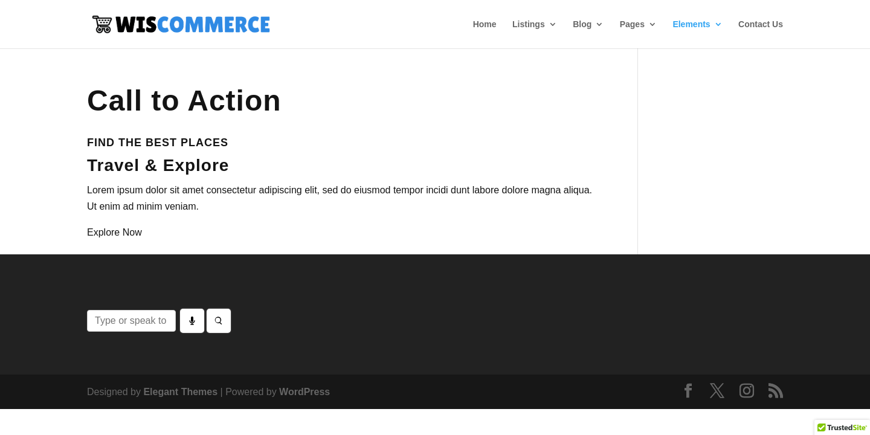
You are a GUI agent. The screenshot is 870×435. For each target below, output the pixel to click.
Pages (632, 24)
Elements (691, 24)
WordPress (304, 392)
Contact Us (760, 24)
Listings (528, 24)
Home (485, 24)
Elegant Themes (180, 392)
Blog (582, 24)
